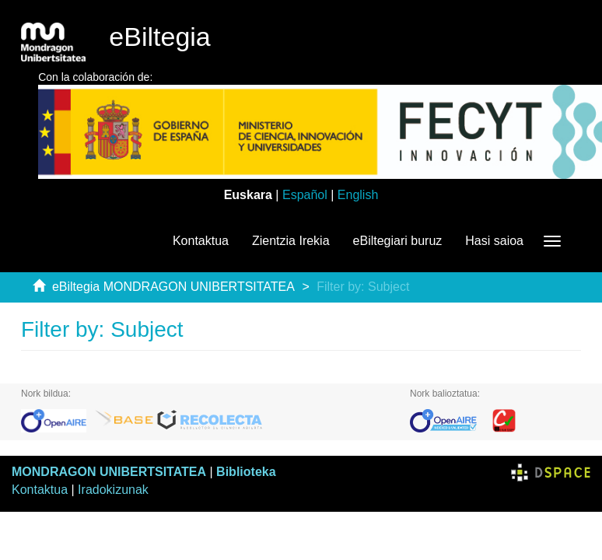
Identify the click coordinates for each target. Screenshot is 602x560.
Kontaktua (201, 240)
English (358, 194)
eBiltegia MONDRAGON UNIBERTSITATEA (173, 286)
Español (304, 194)
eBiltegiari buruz (398, 240)
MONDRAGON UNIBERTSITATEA (109, 471)
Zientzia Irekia (291, 240)
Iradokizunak (113, 489)
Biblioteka (245, 471)
